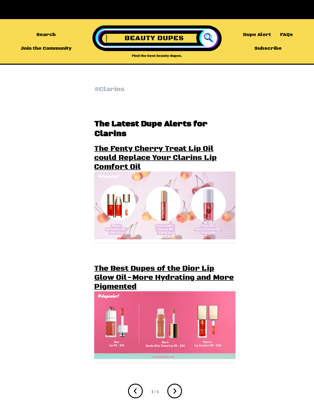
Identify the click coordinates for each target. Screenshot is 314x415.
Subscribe (268, 48)
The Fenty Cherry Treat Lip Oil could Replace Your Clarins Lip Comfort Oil (155, 157)
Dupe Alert (257, 34)
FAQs (286, 34)
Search (46, 34)
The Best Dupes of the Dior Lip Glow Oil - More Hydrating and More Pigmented (164, 277)
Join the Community (46, 48)
